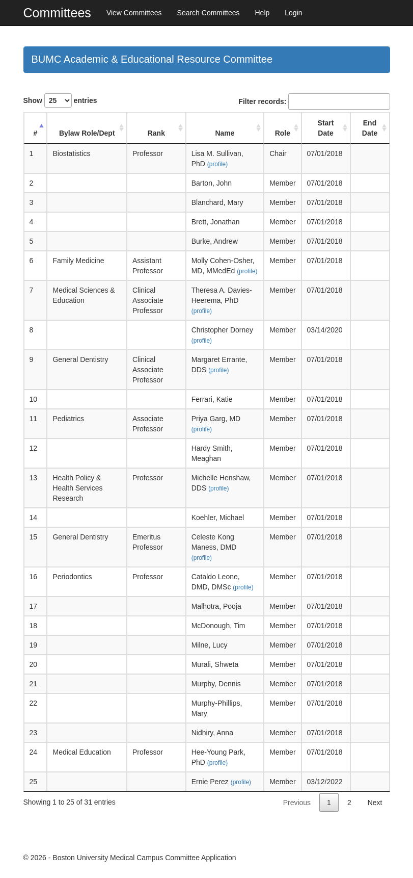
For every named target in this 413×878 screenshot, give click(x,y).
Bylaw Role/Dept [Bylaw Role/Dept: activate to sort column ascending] (87, 133)
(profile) (217, 164)
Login (293, 13)
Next (375, 802)
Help (262, 13)
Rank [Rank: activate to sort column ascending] (156, 133)
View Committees (134, 13)
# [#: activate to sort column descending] (36, 133)
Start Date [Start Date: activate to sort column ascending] (326, 128)
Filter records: (314, 101)
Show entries (60, 100)
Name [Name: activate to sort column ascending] (224, 133)
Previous (297, 802)
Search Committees (208, 13)
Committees (57, 13)
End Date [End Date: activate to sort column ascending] (369, 128)
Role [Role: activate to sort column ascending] (282, 133)
